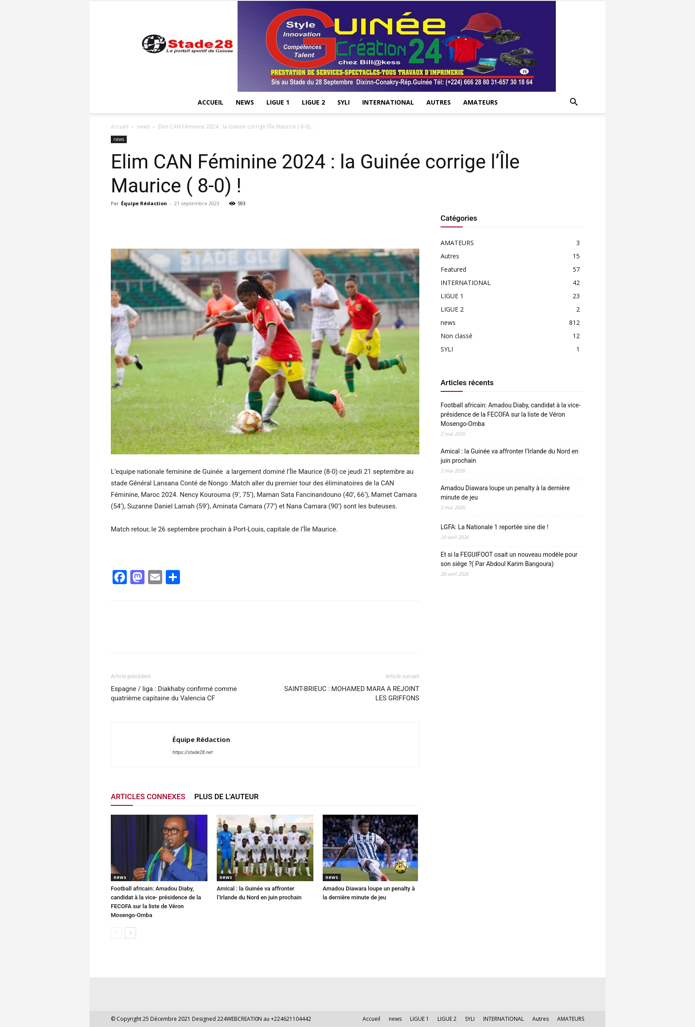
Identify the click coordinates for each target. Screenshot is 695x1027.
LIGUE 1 (277, 102)
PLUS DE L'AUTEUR (226, 796)
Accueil (210, 102)
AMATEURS (480, 102)
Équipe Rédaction (144, 203)
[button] (573, 103)
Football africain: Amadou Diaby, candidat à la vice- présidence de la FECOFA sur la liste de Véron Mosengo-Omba (511, 414)
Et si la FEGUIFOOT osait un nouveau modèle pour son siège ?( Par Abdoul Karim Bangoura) (509, 559)
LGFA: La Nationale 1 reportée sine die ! (494, 527)
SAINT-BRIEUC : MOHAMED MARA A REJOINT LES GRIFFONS (351, 693)
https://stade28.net (192, 752)
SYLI (343, 102)
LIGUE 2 (313, 102)
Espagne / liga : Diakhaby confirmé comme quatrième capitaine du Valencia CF (174, 693)
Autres (438, 102)
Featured (453, 269)
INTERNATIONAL (388, 102)
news (245, 102)
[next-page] (130, 932)
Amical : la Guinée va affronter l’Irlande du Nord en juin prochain (509, 456)
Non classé (456, 336)
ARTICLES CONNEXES (148, 796)
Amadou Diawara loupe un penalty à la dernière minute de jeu (505, 492)
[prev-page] (116, 932)
